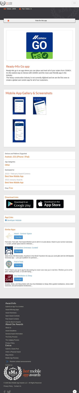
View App (18, 237)
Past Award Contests (12, 319)
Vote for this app (41, 20)
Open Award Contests (12, 316)
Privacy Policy (10, 343)
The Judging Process (12, 340)
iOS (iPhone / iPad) (21, 157)
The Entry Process (11, 337)
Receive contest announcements (18, 361)
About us (8, 328)
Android (8, 157)
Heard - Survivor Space (23, 234)
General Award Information (14, 334)
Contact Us (17, 386)
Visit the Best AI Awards (13, 322)
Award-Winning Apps (12, 309)
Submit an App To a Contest (14, 306)
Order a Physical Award (13, 352)
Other (7, 165)
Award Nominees (10, 313)
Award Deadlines (10, 331)
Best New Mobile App (14, 176)
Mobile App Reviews (12, 358)
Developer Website (13, 220)
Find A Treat (18, 262)
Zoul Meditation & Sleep (23, 276)
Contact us (8, 365)
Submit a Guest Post (12, 349)
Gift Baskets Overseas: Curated (26, 248)
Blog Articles (9, 355)
